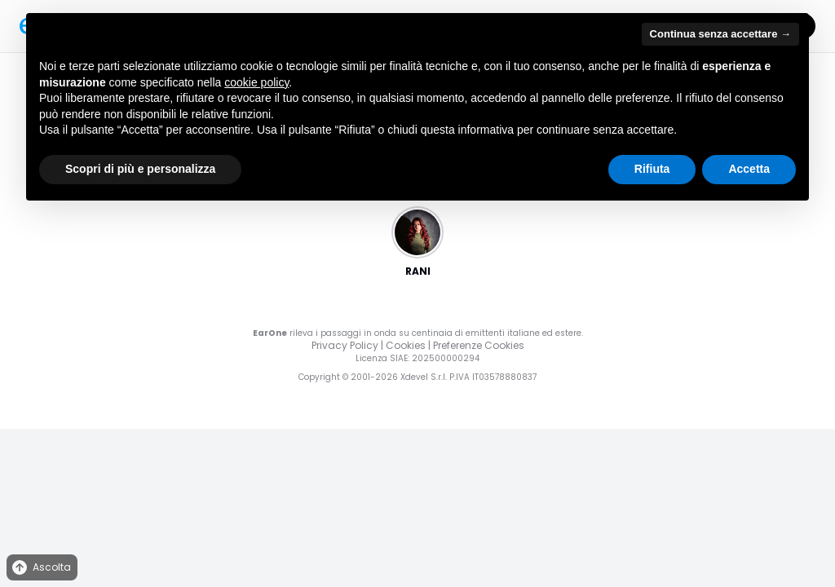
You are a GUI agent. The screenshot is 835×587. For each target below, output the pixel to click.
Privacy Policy (344, 345)
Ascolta (40, 567)
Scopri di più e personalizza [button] (140, 168)
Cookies (406, 345)
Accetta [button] (749, 168)
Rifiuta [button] (652, 168)
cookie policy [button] (256, 82)
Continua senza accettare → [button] (720, 34)
